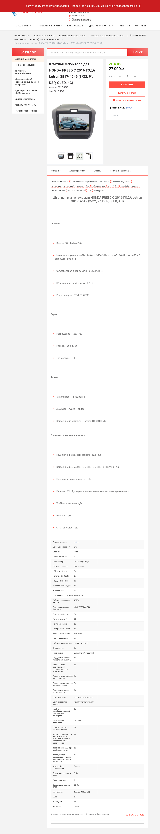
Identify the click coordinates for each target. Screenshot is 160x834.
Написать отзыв (134, 815)
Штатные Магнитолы (44, 36)
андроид (135, 186)
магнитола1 (69, 186)
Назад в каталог (138, 35)
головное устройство (121, 182)
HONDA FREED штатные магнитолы (107, 36)
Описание (56, 171)
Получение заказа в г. (120, 171)
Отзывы (97, 171)
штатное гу (104, 182)
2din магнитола (98, 186)
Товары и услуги (22, 36)
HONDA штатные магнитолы (72, 36)
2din (87, 186)
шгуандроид (99, 191)
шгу (89, 191)
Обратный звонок (81, 19)
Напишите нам (79, 16)
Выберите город (53, 8)
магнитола (56, 186)
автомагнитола (58, 191)
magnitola (125, 186)
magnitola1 (113, 186)
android (80, 186)
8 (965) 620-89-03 (79, 11)
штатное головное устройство (84, 182)
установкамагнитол (76, 191)
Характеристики (77, 171)
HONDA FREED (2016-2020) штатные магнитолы (36, 39)
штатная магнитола (60, 182)
